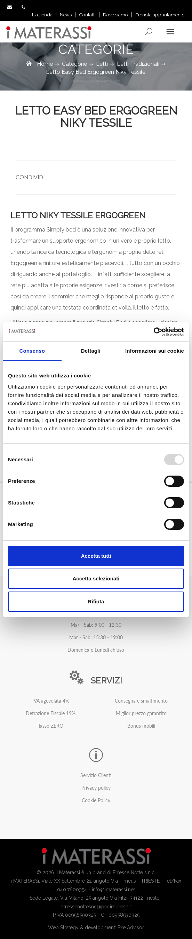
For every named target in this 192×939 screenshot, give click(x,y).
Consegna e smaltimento (141, 701)
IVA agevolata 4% (50, 701)
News (66, 14)
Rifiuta (96, 601)
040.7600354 (72, 889)
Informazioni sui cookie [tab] (154, 351)
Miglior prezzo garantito (141, 713)
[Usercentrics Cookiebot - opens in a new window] (153, 331)
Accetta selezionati (95, 578)
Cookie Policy (96, 800)
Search (149, 32)
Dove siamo (115, 14)
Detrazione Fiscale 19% (50, 713)
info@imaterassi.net (113, 889)
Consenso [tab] (32, 351)
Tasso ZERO (50, 726)
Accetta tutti (96, 556)
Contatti (87, 14)
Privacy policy (96, 788)
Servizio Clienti (96, 775)
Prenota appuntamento (160, 14)
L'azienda (42, 14)
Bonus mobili (141, 726)
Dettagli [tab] (91, 351)
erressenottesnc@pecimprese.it (96, 906)
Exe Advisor (131, 927)
